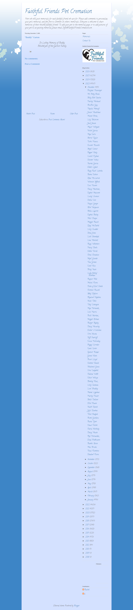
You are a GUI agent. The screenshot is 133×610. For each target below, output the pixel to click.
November (91, 459)
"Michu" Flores (92, 282)
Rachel (86, 590)
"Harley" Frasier (93, 396)
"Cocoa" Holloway (93, 341)
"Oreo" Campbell (92, 370)
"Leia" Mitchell (92, 240)
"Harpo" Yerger (92, 203)
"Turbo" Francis (92, 141)
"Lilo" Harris (92, 312)
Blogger (76, 605)
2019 (87, 516)
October (91, 463)
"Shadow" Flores (93, 454)
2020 (87, 512)
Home (52, 113)
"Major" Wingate (93, 127)
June (89, 479)
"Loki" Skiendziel (93, 236)
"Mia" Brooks (92, 447)
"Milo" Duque (92, 218)
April (90, 487)
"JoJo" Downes (92, 410)
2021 (87, 508)
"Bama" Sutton (92, 174)
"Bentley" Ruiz (92, 381)
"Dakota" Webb (92, 374)
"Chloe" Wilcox (92, 377)
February (91, 495)
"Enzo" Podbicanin (93, 440)
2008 (87, 557)
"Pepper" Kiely (92, 152)
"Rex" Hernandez (93, 436)
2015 (87, 533)
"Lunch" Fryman (93, 156)
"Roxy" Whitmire (93, 244)
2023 (87, 83)
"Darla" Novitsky (93, 429)
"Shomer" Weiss (92, 160)
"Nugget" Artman (93, 319)
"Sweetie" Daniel (93, 363)
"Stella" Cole (91, 200)
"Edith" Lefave (92, 167)
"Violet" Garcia (92, 130)
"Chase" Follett (92, 425)
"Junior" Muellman (93, 112)
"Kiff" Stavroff (92, 337)
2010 (87, 549)
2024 (87, 79)
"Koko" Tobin (91, 301)
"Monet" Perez (92, 116)
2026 (87, 71)
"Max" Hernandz (93, 308)
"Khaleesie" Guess (93, 366)
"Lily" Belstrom (92, 119)
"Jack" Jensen (91, 123)
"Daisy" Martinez (93, 189)
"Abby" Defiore (92, 293)
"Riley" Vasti (91, 269)
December (91, 87)
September (91, 467)
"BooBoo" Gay (92, 105)
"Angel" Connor (92, 149)
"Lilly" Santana (92, 385)
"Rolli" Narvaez (92, 315)
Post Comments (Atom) (56, 119)
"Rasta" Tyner (92, 421)
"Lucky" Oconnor (93, 196)
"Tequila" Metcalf (93, 108)
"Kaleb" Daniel (92, 407)
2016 (87, 529)
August (90, 471)
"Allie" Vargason (93, 207)
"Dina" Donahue (93, 255)
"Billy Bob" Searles (94, 97)
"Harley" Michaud (93, 101)
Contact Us (86, 40)
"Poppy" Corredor (93, 345)
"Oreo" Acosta (92, 334)
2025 (87, 75)
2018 (87, 520)
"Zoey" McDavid (93, 225)
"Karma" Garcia (92, 163)
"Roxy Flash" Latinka (95, 171)
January (91, 499)
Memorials (86, 36)
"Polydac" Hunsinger (94, 90)
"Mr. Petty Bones (93, 94)
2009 (87, 553)
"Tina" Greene (91, 262)
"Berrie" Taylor (92, 138)
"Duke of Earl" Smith (95, 286)
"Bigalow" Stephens (94, 297)
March (90, 491)
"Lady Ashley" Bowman (92, 274)
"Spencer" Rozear (93, 352)
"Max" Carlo (91, 134)
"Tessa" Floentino (93, 450)
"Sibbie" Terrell (92, 251)
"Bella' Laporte (92, 211)
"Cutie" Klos (91, 266)
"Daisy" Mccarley (93, 326)
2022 (87, 504)
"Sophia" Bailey (92, 214)
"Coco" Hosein (92, 185)
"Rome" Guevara (93, 418)
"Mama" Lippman (93, 392)
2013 (87, 541)
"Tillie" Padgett (92, 414)
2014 (87, 537)
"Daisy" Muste (92, 432)
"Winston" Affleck (93, 181)
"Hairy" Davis (92, 247)
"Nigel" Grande (92, 258)
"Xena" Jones (91, 233)
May (90, 483)
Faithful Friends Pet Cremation (58, 11)
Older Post (74, 113)
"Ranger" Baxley (93, 323)
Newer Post (30, 113)
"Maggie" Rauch (93, 222)
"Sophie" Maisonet (93, 192)
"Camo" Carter (92, 348)
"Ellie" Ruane (92, 403)
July (89, 475)
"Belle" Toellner (92, 399)
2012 (87, 545)
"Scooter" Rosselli (93, 145)
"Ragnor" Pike (92, 279)
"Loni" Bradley (92, 388)
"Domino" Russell (93, 290)
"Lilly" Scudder (92, 229)
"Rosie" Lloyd (92, 359)
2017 (87, 525)
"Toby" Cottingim (93, 304)
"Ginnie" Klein (92, 355)
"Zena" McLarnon (93, 178)
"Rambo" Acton (92, 443)
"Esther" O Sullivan (94, 330)
